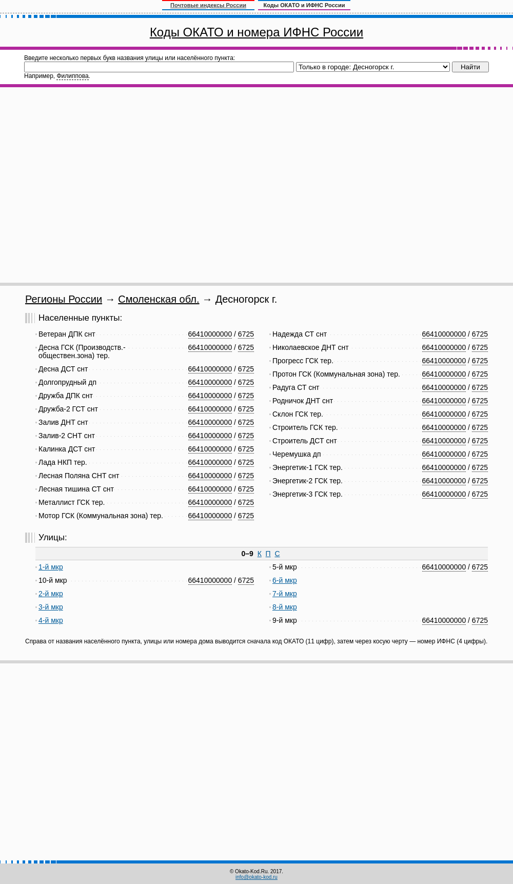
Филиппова (72, 76)
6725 (246, 334)
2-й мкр (50, 594)
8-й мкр (284, 607)
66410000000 (210, 334)
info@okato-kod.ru (256, 877)
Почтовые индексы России (208, 5)
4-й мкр (50, 620)
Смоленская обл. (158, 299)
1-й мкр (50, 567)
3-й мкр (50, 607)
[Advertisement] (96, 185)
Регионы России (63, 299)
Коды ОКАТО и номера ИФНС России (256, 32)
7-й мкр (284, 594)
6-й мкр (284, 580)
